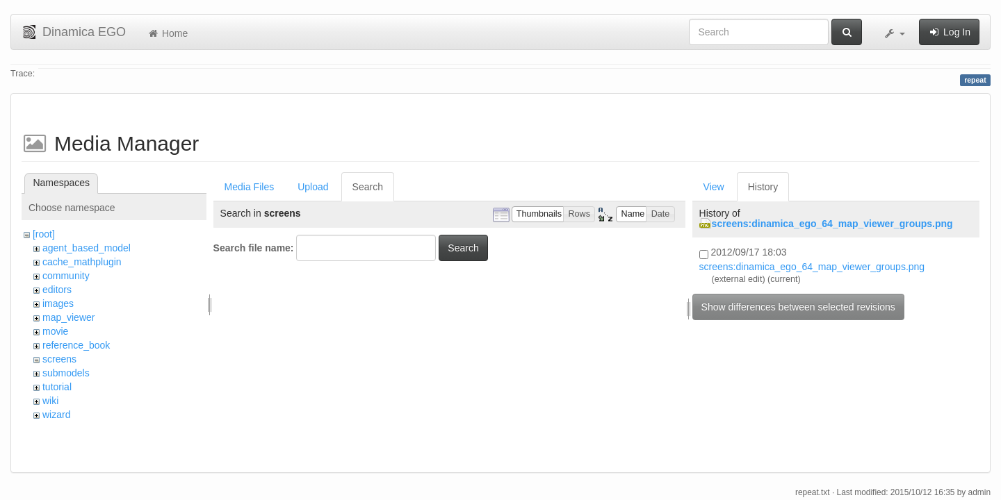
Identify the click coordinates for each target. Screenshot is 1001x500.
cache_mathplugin (82, 261)
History (763, 186)
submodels (66, 372)
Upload (313, 186)
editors (57, 289)
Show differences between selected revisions (798, 306)
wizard (56, 414)
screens (59, 359)
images (58, 303)
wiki (50, 400)
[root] (44, 234)
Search (367, 186)
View (713, 186)
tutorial (57, 386)
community (66, 275)
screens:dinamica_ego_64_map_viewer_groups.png (832, 223)
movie (55, 331)
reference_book (76, 345)
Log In (949, 32)
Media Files (250, 186)
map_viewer (68, 317)
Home (167, 33)
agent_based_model (86, 247)
